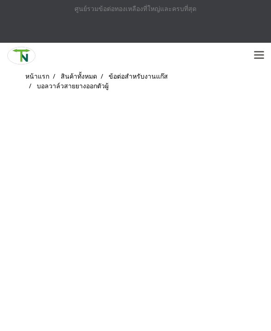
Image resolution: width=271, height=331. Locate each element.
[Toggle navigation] (259, 56)
